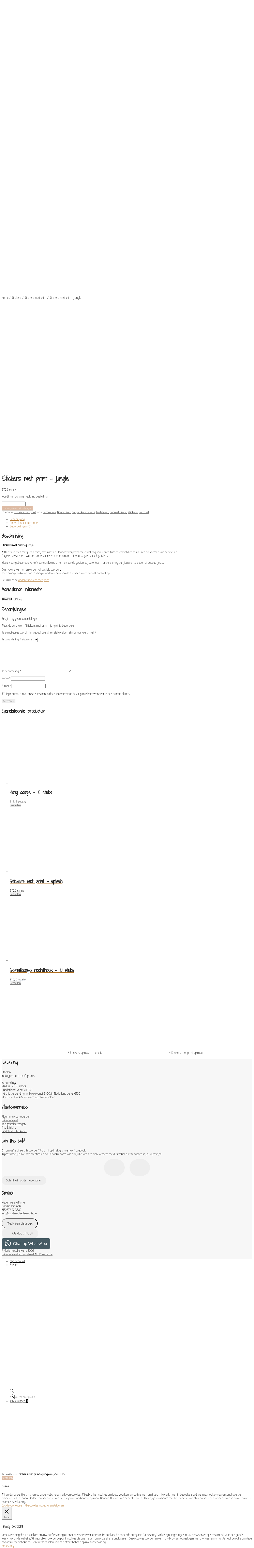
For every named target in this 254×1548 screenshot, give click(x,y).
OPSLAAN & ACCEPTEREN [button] (16, 1523)
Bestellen (7, 1222)
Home (5, 204)
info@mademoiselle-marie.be (19, 957)
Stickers (16, 204)
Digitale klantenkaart (14, 875)
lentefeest (102, 256)
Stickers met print (35, 204)
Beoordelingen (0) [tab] (20, 270)
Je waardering (11, 383)
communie (49, 256)
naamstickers (118, 256)
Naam (6, 422)
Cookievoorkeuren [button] (13, 1249)
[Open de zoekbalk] (12, 1136)
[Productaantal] (14, 248)
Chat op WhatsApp (30, 988)
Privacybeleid (10, 864)
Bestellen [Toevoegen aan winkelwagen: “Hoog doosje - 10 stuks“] (15, 549)
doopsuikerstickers (83, 256)
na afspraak (27, 820)
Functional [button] (8, 1371)
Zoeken (14, 1009)
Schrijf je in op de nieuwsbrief (23, 924)
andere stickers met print (33, 324)
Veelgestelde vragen (14, 868)
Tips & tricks (9, 872)
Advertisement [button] (11, 1491)
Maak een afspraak (19, 967)
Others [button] (6, 1503)
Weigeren (58, 1249)
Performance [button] (9, 1391)
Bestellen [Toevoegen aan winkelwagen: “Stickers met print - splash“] (15, 638)
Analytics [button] (7, 1403)
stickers (133, 256)
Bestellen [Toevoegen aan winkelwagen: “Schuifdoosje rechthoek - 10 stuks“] (15, 727)
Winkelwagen (19, 1145)
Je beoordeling (11, 415)
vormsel (144, 256)
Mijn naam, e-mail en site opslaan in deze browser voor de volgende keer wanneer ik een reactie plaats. (68, 438)
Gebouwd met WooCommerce (35, 998)
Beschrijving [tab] (17, 263)
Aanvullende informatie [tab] (24, 267)
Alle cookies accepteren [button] (39, 1249)
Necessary (12, 1294)
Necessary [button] (8, 1290)
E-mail (7, 430)
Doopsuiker (64, 256)
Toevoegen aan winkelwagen (17, 252)
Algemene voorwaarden (16, 861)
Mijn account (17, 1005)
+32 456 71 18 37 (20, 977)
